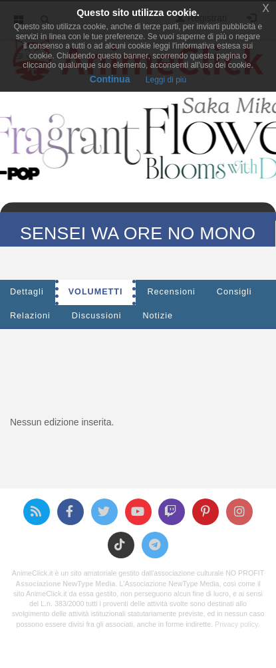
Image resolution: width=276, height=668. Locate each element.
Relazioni (30, 315)
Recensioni (171, 291)
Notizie (158, 315)
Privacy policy (236, 624)
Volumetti (96, 291)
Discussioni (97, 315)
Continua (110, 79)
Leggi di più (166, 79)
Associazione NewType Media (65, 584)
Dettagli (27, 291)
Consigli (234, 291)
